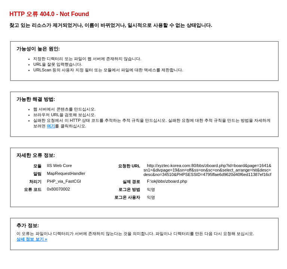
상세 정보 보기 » (31, 239)
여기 (51, 126)
